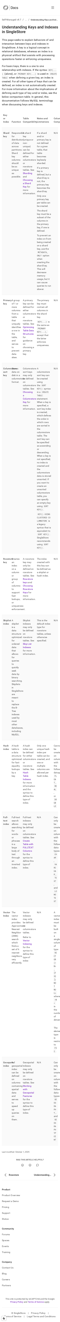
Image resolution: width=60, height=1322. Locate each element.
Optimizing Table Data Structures (28, 330)
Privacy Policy (16, 1302)
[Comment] (37, 1165)
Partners (6, 1285)
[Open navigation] (53, 7)
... (26, 19)
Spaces (5, 1240)
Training (6, 1252)
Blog (4, 1273)
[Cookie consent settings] (4, 1318)
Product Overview (11, 1195)
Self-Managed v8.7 (11, 19)
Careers (6, 1279)
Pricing (5, 1207)
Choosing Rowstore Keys (28, 589)
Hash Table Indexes (27, 776)
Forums (6, 1234)
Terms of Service (36, 1302)
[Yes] (22, 1165)
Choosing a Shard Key (28, 183)
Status (5, 1219)
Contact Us (7, 1267)
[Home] (10, 7)
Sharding (27, 173)
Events (5, 1246)
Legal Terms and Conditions (41, 1316)
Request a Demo (10, 1201)
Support (6, 1213)
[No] (30, 1165)
